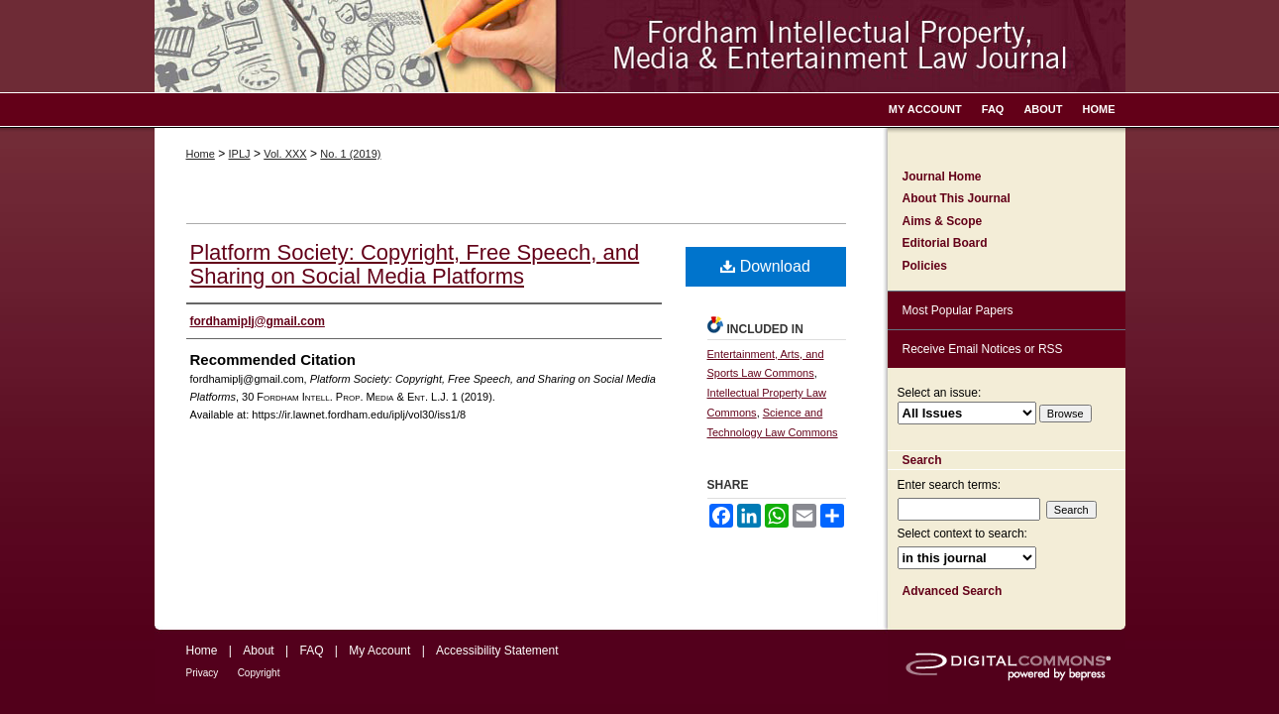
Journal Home (942, 176)
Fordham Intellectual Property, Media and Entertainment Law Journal (640, 46)
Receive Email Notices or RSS (983, 349)
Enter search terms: (950, 485)
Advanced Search (953, 591)
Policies (925, 266)
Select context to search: (962, 533)
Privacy (202, 672)
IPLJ (240, 154)
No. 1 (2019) (350, 154)
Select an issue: (940, 393)
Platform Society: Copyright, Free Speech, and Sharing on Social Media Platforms (415, 264)
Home (200, 154)
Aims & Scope (943, 221)
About (258, 650)
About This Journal (957, 198)
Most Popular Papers (958, 310)
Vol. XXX (285, 154)
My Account (379, 650)
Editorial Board (945, 243)
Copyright (259, 672)
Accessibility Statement (497, 650)
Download (765, 266)
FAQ (311, 650)
